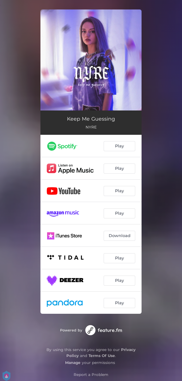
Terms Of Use (101, 355)
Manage (73, 362)
